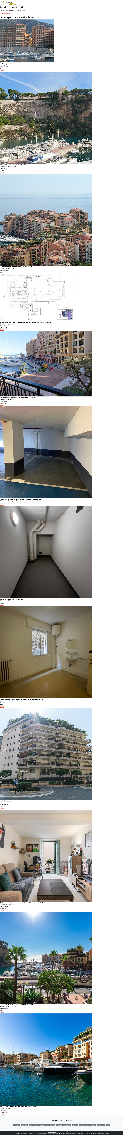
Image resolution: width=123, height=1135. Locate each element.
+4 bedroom (81, 3)
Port (108, 1125)
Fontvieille (41, 1125)
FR (117, 3)
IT (121, 3)
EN (119, 3)
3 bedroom (63, 3)
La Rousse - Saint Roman (63, 1125)
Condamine (32, 1125)
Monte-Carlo (101, 1125)
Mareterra (16, 1125)
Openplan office (91, 3)
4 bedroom (72, 3)
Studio (39, 3)
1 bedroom (46, 3)
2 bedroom (55, 3)
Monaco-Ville (83, 1125)
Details (2, 70)
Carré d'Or (24, 1125)
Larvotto (75, 1125)
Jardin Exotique (50, 1125)
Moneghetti (92, 1125)
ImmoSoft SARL (52, 1132)
